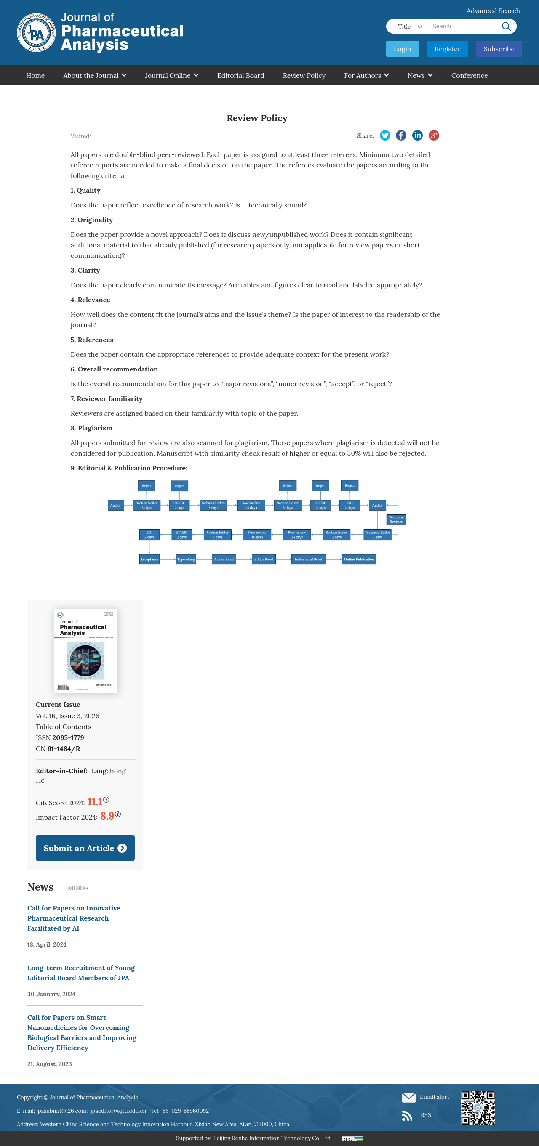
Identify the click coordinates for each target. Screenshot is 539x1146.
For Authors (366, 75)
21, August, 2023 (49, 1064)
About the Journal (94, 75)
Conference (469, 75)
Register (448, 49)
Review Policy (304, 75)
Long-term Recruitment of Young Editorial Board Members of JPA (81, 972)
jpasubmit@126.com (61, 1110)
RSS (426, 1115)
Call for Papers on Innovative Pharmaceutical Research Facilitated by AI (73, 918)
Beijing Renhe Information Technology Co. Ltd (272, 1138)
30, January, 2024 (51, 994)
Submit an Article (79, 848)
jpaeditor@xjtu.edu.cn (118, 1110)
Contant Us (43, 95)
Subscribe (499, 49)
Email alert (434, 1097)
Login (402, 49)
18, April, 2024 (47, 944)
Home (35, 75)
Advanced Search (493, 10)
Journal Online (172, 75)
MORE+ (78, 888)
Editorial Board (240, 75)
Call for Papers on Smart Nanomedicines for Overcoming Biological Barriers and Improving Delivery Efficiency (81, 1032)
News (420, 75)
